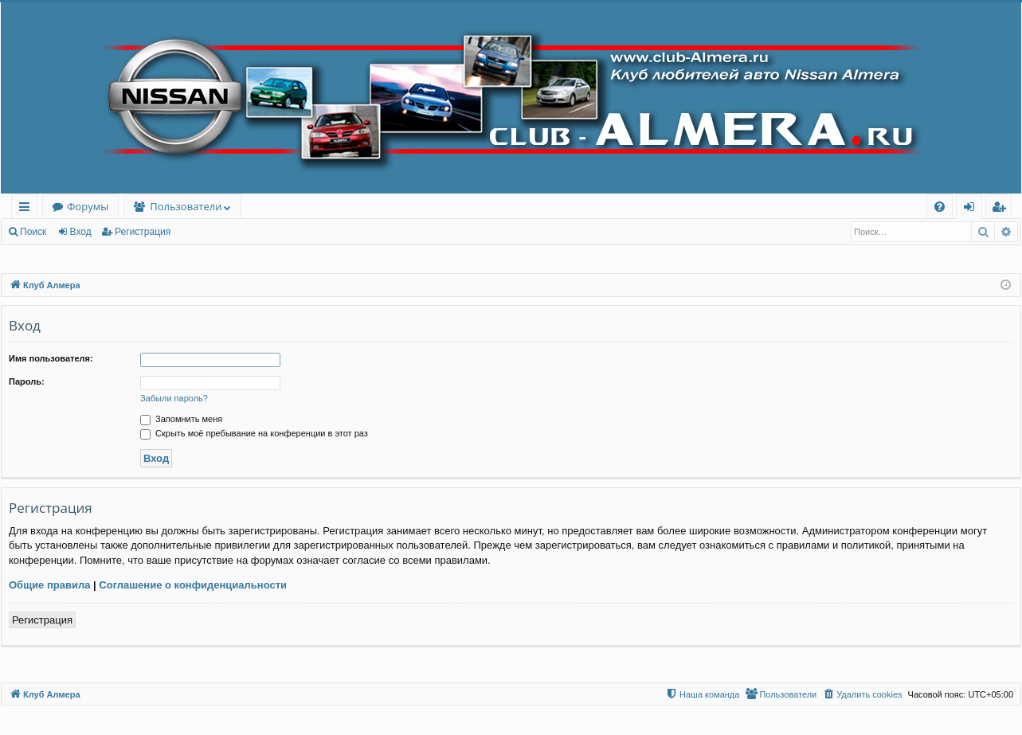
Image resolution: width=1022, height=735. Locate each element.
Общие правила (49, 585)
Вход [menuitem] (972, 209)
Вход (81, 231)
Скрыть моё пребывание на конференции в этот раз (254, 433)
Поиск (33, 231)
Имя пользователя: (51, 358)
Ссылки (27, 209)
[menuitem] (939, 206)
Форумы (87, 206)
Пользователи (185, 206)
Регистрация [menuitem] (1002, 209)
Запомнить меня (181, 419)
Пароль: (27, 381)
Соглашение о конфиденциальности (193, 585)
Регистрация (142, 231)
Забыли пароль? (174, 398)
